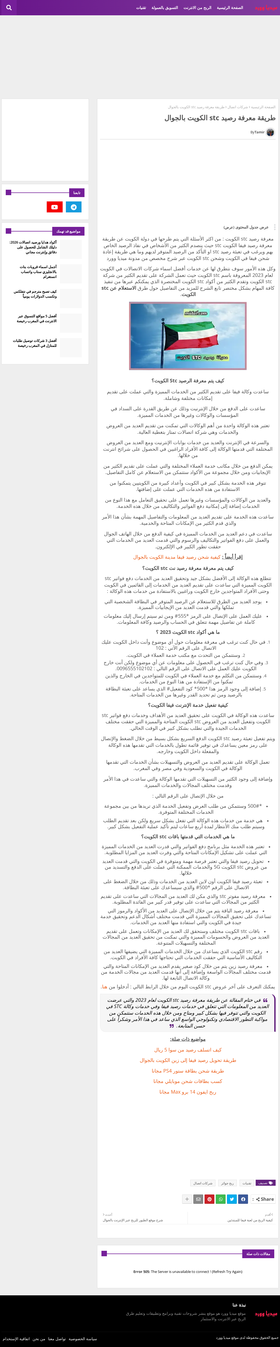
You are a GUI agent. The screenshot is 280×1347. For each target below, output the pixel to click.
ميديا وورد (223, 1337)
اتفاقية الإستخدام (16, 1338)
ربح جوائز (227, 1183)
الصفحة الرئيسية (230, 7)
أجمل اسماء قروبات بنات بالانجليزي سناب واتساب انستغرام (38, 271)
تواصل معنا (57, 1338)
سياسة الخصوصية (83, 1338)
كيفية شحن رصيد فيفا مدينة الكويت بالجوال (177, 557)
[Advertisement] (140, 56)
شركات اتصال (238, 106)
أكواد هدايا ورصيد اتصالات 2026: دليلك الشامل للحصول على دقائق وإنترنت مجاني (33, 247)
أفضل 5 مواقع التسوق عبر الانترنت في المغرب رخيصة (37, 318)
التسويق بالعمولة (164, 7)
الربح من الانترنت (197, 7)
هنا (104, 986)
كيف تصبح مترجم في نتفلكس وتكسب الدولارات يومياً (35, 294)
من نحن (39, 1338)
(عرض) (229, 227)
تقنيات (141, 7)
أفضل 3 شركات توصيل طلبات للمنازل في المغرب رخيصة (35, 343)
